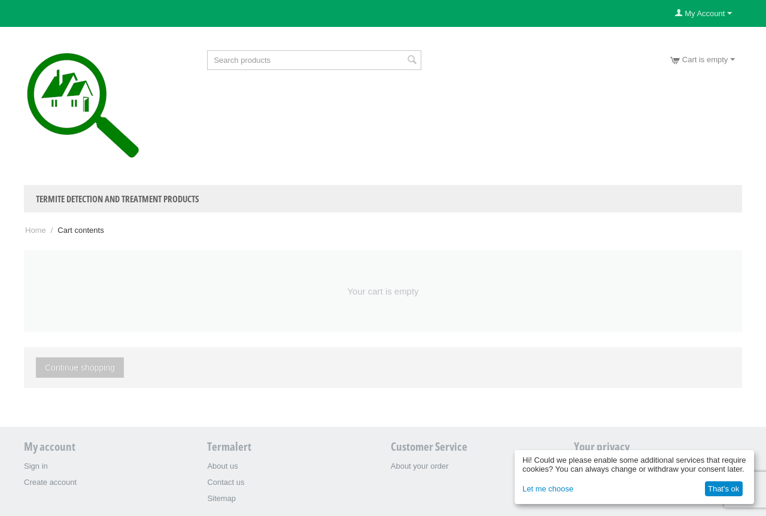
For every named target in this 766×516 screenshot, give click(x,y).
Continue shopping (80, 367)
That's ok (723, 488)
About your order (420, 466)
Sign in (36, 466)
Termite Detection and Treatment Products (117, 199)
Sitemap (221, 498)
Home (35, 230)
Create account (50, 482)
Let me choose (547, 488)
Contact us (225, 482)
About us (222, 466)
